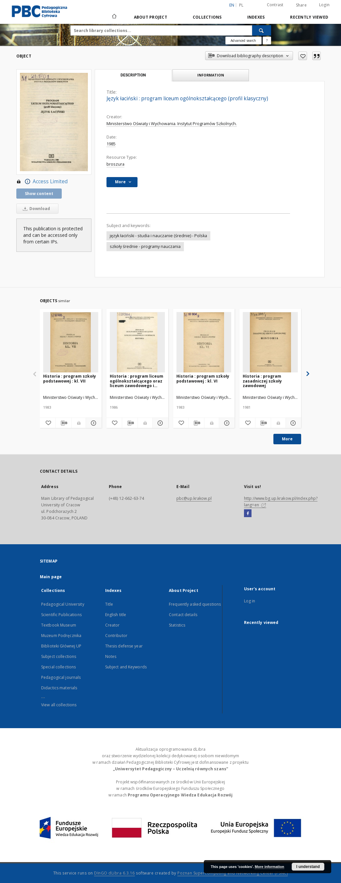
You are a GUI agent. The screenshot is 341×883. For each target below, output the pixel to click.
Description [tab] (133, 75)
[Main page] (113, 17)
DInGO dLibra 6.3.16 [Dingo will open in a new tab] (114, 873)
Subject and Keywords (126, 667)
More (287, 439)
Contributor (116, 635)
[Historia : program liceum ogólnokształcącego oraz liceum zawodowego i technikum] (137, 342)
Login (324, 5)
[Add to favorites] (302, 56)
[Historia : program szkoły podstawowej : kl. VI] (204, 342)
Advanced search (243, 40)
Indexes (256, 17)
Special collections (58, 667)
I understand (308, 866)
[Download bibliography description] (63, 423)
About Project (150, 17)
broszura (115, 164)
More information (269, 867)
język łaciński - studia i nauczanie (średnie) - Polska (158, 235)
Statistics (177, 625)
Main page (51, 577)
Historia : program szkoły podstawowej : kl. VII (69, 378)
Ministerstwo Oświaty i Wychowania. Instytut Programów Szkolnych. (171, 123)
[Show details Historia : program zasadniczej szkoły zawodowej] (292, 423)
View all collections (58, 705)
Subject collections (58, 656)
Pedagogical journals (61, 677)
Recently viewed (309, 17)
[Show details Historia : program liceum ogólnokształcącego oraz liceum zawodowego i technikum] (159, 423)
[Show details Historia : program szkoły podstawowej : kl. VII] (92, 423)
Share (301, 5)
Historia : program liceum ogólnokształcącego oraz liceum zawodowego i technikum (136, 380)
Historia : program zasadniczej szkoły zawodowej (262, 380)
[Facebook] (248, 513)
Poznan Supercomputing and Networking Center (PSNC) (232, 873)
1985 (111, 144)
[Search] (261, 30)
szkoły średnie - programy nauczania (145, 246)
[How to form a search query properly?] (267, 40)
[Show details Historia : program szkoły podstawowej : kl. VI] (226, 423)
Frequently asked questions (195, 604)
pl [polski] (241, 5)
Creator (112, 625)
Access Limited (42, 181)
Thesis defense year (124, 646)
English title (115, 614)
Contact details (183, 614)
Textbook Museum (58, 625)
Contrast (275, 5)
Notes (111, 656)
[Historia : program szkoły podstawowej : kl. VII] (70, 342)
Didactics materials (59, 688)
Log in (249, 601)
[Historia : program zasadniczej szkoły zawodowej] (270, 342)
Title (109, 604)
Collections (207, 17)
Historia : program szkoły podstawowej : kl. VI (202, 378)
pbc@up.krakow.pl (194, 498)
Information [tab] (210, 75)
